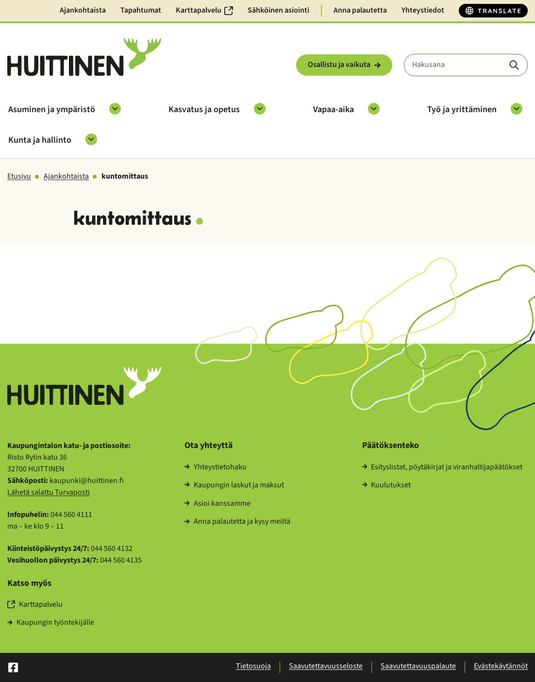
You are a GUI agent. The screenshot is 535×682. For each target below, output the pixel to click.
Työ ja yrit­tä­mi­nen (462, 109)
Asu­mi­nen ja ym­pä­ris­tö (51, 109)
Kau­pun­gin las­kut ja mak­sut (234, 485)
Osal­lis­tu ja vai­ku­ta (344, 64)
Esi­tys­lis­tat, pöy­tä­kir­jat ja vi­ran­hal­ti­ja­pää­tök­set (442, 467)
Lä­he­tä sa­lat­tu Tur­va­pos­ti (48, 492)
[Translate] (493, 10)
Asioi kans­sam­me (217, 504)
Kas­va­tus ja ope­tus (204, 109)
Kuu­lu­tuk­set (386, 485)
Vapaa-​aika (333, 109)
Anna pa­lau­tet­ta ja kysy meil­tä (237, 522)
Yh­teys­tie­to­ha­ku (215, 467)
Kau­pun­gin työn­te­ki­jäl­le (50, 623)
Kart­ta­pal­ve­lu (35, 605)
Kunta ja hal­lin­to (39, 140)
